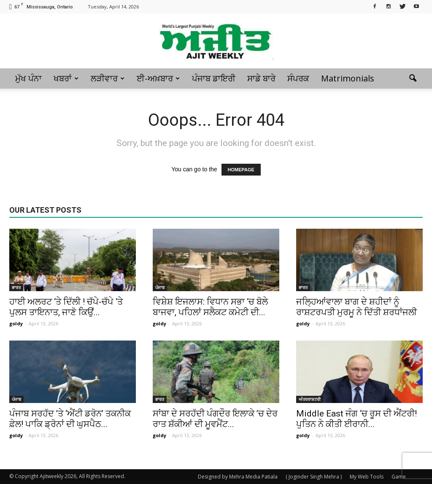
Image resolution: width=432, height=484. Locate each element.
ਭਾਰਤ (16, 287)
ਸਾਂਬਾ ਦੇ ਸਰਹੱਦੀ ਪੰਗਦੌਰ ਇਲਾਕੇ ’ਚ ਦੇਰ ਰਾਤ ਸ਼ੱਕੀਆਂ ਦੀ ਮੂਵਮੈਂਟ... (215, 418)
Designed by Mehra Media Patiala (238, 476)
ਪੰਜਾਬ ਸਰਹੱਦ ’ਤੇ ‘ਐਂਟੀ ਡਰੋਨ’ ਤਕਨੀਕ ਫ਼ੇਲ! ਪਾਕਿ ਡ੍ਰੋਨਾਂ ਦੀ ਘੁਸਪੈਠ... (70, 418)
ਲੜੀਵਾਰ (107, 78)
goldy (16, 323)
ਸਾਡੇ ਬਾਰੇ (261, 78)
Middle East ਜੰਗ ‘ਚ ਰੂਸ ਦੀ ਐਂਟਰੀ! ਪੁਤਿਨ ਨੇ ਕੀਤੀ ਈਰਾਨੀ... (356, 418)
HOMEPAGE (241, 169)
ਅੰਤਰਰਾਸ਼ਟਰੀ (310, 399)
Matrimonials (347, 78)
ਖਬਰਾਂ (66, 78)
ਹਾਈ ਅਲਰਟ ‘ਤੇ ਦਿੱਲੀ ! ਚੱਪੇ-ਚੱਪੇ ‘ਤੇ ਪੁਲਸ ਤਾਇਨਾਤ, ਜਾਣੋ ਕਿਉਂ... (66, 307)
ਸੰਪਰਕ (298, 78)
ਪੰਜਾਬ (160, 287)
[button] (412, 78)
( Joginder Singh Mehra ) (314, 476)
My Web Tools (366, 476)
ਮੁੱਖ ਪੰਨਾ (28, 78)
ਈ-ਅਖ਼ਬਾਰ (158, 78)
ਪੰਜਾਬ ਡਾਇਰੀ (213, 78)
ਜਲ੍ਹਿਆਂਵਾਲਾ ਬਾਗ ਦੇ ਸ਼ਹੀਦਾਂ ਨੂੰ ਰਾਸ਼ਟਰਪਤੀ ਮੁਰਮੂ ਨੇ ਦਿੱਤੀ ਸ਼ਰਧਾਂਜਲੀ (356, 307)
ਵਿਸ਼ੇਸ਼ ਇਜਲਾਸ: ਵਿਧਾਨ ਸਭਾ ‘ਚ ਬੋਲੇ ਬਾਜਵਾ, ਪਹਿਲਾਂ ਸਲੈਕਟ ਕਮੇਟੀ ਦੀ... (210, 307)
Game (399, 476)
